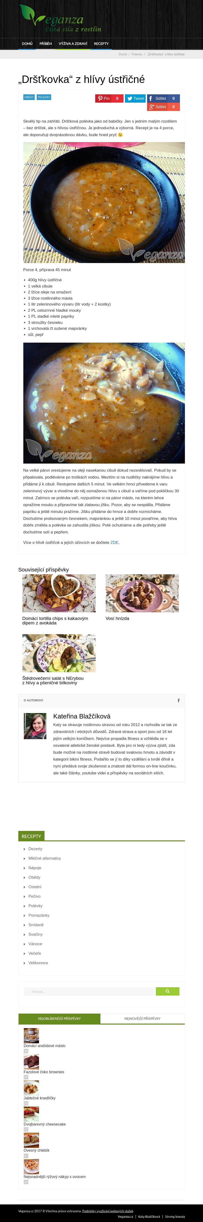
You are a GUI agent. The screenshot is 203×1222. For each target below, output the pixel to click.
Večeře (35, 953)
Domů (27, 44)
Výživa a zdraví (73, 44)
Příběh (46, 44)
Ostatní (35, 887)
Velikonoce (38, 963)
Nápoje (35, 868)
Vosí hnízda (117, 618)
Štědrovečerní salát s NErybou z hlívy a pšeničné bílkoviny (53, 680)
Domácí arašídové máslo (44, 1046)
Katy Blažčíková (149, 1216)
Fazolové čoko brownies (44, 1072)
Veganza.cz (125, 1216)
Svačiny (36, 934)
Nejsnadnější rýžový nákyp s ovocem (55, 1177)
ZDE (114, 542)
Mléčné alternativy (45, 858)
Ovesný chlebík (37, 1150)
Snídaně (36, 925)
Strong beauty (175, 1216)
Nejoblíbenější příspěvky (59, 1018)
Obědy (29, 97)
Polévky (44, 97)
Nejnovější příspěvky (142, 1018)
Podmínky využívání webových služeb (107, 1211)
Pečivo (35, 896)
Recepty (101, 44)
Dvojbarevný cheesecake (45, 1124)
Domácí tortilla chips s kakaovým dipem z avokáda (55, 620)
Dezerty (36, 849)
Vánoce (35, 944)
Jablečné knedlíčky (40, 1098)
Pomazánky (39, 915)
